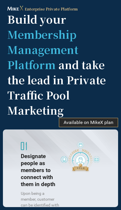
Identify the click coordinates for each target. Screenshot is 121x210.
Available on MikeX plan (88, 122)
